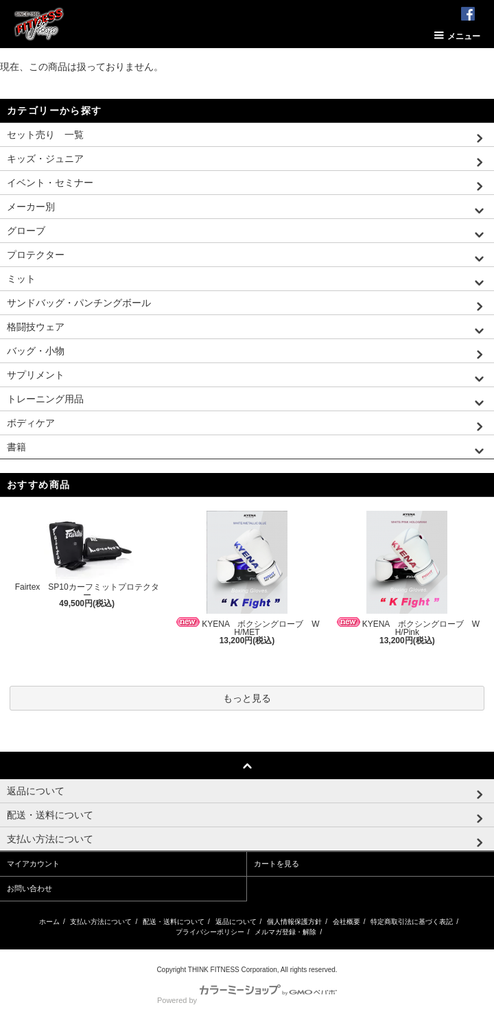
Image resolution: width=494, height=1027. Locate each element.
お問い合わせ (29, 888)
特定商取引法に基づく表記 (411, 921)
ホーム (49, 921)
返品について (236, 921)
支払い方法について (101, 921)
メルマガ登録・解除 (285, 932)
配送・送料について (173, 921)
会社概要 (346, 921)
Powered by (247, 1000)
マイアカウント (33, 863)
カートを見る (276, 863)
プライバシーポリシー (210, 932)
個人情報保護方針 (294, 921)
